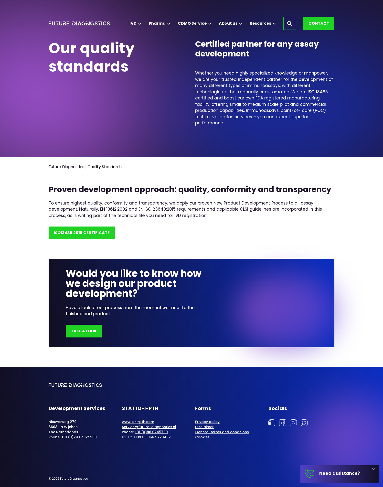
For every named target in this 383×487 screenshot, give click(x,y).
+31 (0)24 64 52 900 (79, 437)
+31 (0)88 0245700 (151, 432)
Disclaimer (204, 426)
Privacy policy (207, 421)
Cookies (202, 437)
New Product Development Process (250, 203)
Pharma (157, 23)
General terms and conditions (222, 432)
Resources (260, 23)
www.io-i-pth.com (138, 421)
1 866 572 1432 (158, 437)
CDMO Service (192, 23)
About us (228, 23)
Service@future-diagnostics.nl (149, 426)
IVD (133, 23)
